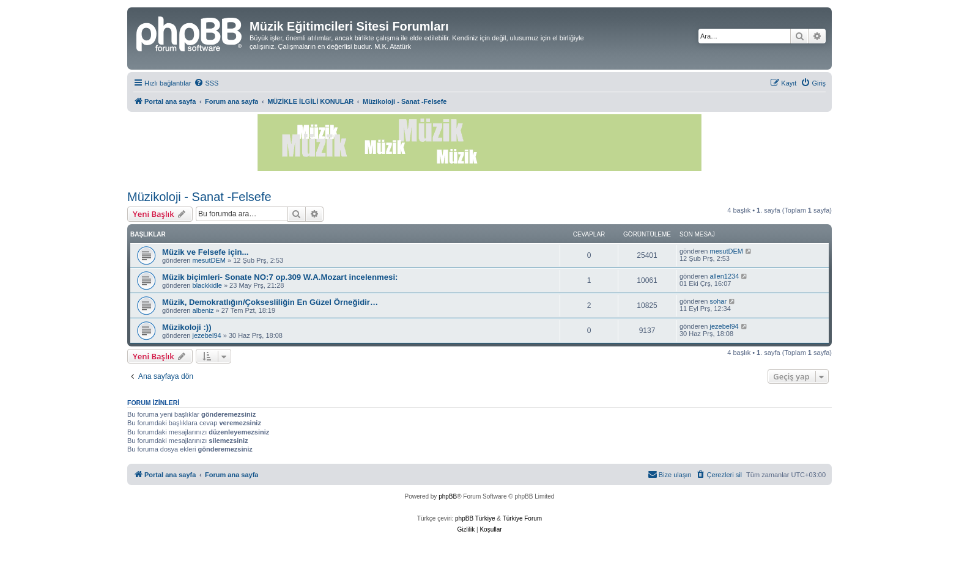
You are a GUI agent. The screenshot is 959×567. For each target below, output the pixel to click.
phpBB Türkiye (475, 518)
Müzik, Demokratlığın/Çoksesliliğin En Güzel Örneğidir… (270, 302)
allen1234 (724, 276)
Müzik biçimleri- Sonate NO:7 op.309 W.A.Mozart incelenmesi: (280, 277)
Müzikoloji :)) (187, 327)
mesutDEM (209, 260)
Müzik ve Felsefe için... (205, 252)
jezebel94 (207, 335)
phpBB (448, 496)
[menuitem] (206, 83)
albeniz (203, 310)
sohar (718, 301)
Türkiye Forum (522, 518)
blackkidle (207, 285)
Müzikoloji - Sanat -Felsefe (199, 196)
